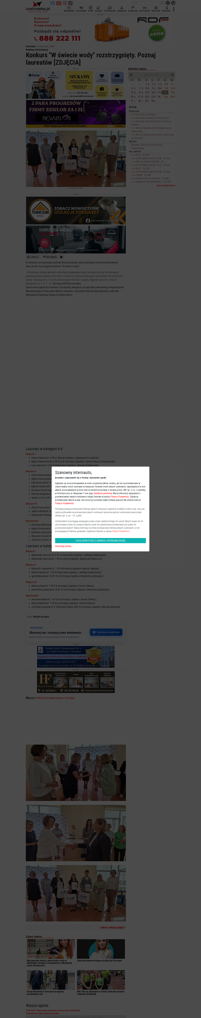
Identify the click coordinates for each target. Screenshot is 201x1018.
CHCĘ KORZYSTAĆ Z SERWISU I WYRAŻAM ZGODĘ (100, 540)
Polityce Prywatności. (121, 531)
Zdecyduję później (63, 546)
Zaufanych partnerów (103, 493)
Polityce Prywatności (119, 496)
